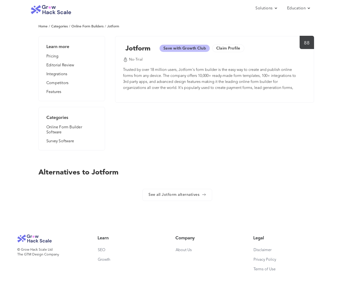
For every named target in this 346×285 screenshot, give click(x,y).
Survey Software (60, 141)
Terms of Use (264, 269)
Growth (104, 260)
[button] (266, 8)
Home (43, 26)
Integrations (56, 74)
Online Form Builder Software (64, 129)
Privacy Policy (264, 260)
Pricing (52, 56)
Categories (59, 26)
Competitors (57, 83)
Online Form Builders (87, 26)
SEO (101, 250)
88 (306, 43)
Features (54, 92)
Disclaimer (262, 250)
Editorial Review (60, 65)
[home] (51, 9)
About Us (184, 250)
